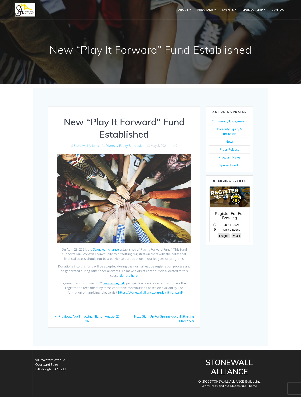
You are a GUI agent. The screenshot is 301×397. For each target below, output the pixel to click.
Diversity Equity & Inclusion (125, 146)
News (230, 141)
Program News (229, 157)
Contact (279, 10)
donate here (129, 275)
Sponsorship (252, 10)
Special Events (229, 165)
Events (228, 10)
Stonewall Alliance (87, 146)
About (183, 10)
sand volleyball (114, 283)
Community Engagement (229, 121)
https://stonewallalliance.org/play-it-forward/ (150, 292)
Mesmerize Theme (243, 386)
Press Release (230, 149)
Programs (205, 10)
